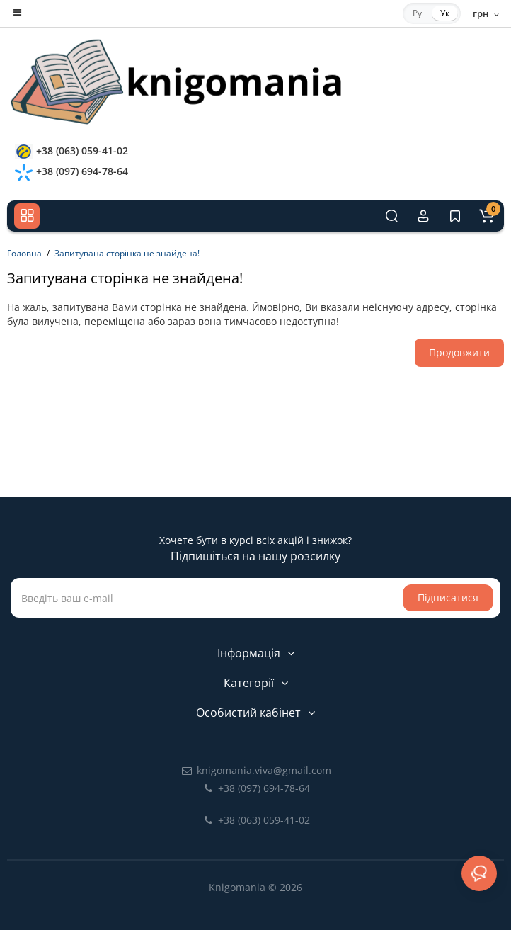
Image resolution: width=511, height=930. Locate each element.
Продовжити (459, 352)
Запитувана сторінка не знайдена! (127, 253)
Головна (24, 253)
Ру (417, 13)
